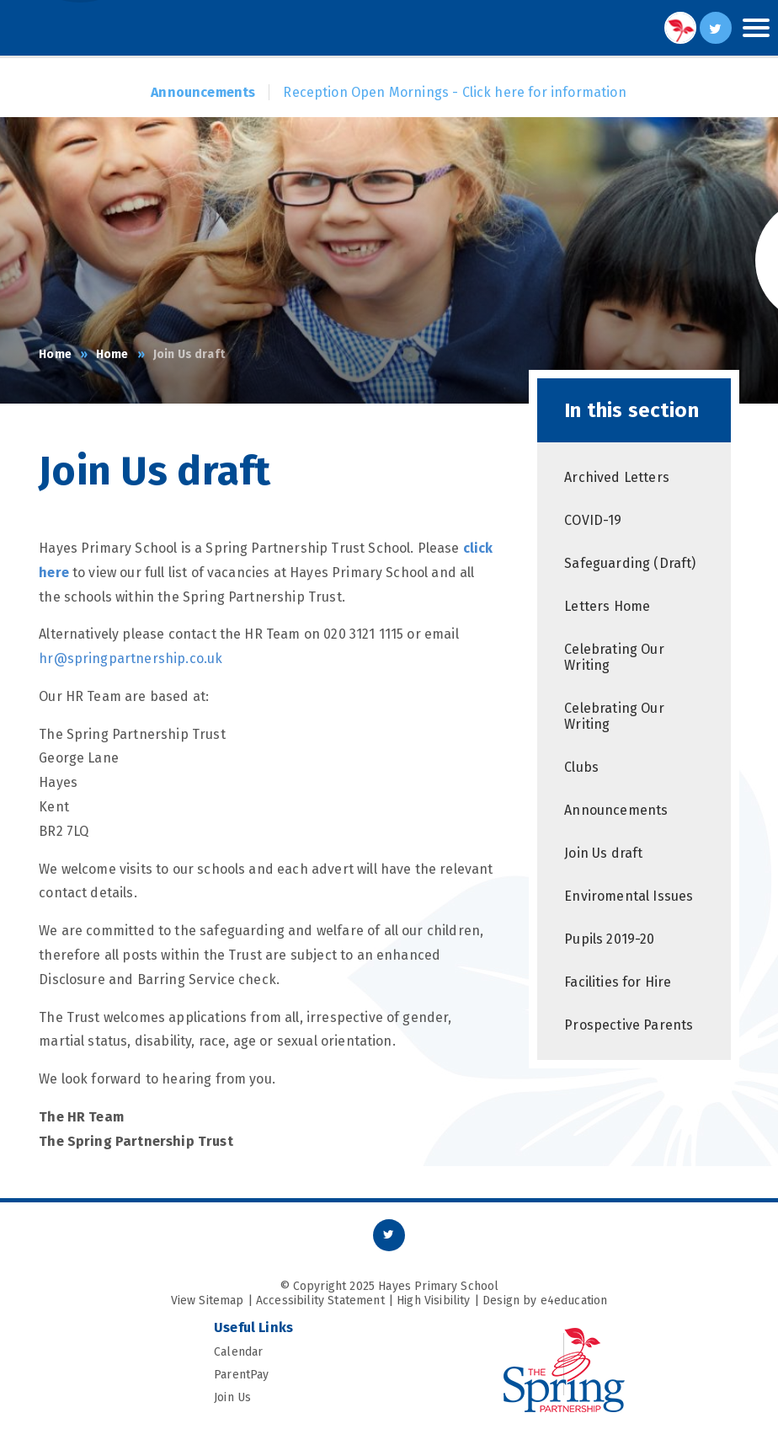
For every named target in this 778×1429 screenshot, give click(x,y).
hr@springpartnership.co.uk (130, 658)
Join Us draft (189, 354)
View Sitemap (207, 1300)
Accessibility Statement (320, 1300)
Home (55, 354)
